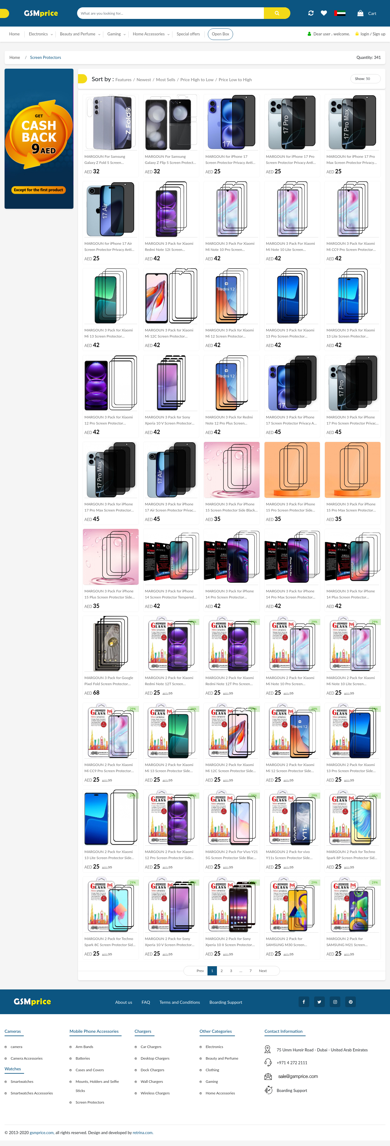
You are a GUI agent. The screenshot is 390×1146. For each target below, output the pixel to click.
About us (123, 1007)
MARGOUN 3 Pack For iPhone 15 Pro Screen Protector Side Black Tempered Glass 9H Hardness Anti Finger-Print (290, 511)
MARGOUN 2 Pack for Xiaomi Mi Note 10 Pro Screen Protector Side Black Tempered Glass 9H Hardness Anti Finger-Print (291, 685)
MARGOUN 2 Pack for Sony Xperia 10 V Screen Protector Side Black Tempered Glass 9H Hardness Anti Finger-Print (169, 948)
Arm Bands (84, 1052)
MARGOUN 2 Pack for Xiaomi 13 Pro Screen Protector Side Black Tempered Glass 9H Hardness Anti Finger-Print (350, 773)
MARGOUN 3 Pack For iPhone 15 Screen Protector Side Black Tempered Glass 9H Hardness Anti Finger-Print (230, 511)
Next (263, 976)
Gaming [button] (114, 33)
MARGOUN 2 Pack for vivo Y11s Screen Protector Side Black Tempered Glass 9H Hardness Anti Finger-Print (288, 860)
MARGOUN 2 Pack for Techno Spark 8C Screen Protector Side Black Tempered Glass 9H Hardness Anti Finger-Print (109, 948)
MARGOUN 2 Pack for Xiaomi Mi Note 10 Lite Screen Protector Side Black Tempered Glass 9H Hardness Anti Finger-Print (351, 685)
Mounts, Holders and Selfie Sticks (97, 1092)
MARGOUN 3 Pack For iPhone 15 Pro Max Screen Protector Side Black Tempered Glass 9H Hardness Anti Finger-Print (350, 511)
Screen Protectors (45, 57)
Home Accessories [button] (149, 33)
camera (16, 1052)
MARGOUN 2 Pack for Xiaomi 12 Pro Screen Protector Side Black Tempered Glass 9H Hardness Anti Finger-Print (169, 860)
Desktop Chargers (155, 1064)
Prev (200, 976)
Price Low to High (235, 79)
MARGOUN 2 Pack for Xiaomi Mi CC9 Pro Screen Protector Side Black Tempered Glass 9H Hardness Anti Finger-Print (108, 773)
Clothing (212, 1075)
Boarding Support (226, 1007)
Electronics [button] (38, 33)
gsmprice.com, (43, 1138)
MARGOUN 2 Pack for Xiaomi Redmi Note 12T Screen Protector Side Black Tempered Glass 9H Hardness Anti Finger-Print (170, 685)
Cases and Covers (90, 1075)
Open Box (220, 33)
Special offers (188, 33)
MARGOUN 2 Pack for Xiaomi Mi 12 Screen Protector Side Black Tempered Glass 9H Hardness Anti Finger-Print (290, 773)
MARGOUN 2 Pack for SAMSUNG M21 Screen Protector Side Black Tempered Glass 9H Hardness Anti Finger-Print (351, 948)
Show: (360, 78)
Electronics (214, 1052)
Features (123, 79)
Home (14, 33)
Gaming (212, 1087)
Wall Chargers (152, 1087)
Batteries (83, 1064)
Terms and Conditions (179, 1007)
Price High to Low (197, 79)
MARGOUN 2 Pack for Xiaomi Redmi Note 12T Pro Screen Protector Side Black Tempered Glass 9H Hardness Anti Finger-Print (230, 685)
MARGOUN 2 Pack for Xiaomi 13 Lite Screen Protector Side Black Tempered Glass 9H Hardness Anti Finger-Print (108, 860)
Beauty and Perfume (222, 1064)
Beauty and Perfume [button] (77, 33)
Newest (143, 79)
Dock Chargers (153, 1075)
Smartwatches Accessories (32, 1099)
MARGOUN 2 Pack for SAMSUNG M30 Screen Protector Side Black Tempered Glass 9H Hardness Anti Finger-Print (291, 948)
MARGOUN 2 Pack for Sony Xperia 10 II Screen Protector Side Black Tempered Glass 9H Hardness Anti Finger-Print (229, 948)
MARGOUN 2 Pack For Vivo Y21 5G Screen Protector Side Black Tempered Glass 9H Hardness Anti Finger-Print (231, 860)
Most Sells (165, 79)
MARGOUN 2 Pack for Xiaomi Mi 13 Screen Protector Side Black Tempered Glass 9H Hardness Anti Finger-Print (169, 773)
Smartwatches (22, 1087)
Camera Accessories (27, 1064)
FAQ (146, 1007)
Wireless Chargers (155, 1099)
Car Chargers (151, 1052)
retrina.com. (143, 1138)
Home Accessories (220, 1099)
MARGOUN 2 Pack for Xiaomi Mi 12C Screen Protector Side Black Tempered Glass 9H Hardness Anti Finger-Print (229, 773)
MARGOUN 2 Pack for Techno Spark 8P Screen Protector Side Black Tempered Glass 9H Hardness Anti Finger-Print (351, 860)
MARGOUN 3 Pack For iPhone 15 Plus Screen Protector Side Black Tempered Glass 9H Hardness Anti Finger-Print (108, 598)
